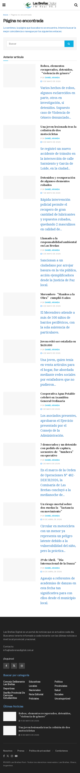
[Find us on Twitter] (14, 666)
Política (58, 681)
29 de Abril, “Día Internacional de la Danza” (58, 561)
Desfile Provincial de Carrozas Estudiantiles (14, 695)
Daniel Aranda (52, 78)
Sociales (58, 694)
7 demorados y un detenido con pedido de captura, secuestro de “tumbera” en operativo (58, 450)
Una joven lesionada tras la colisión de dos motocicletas (58, 130)
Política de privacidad (39, 751)
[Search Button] (76, 5)
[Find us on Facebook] (6, 666)
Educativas (34, 681)
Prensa (20, 751)
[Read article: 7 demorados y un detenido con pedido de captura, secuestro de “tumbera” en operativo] (19, 454)
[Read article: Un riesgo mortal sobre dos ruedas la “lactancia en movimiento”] (19, 514)
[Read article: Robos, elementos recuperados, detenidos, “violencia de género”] (19, 75)
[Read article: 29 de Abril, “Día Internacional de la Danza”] (19, 569)
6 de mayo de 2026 (50, 254)
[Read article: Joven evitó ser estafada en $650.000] (19, 351)
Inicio (5, 15)
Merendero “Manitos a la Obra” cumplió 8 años (57, 296)
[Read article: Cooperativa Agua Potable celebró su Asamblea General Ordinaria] (19, 403)
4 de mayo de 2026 (50, 353)
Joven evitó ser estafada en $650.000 (58, 343)
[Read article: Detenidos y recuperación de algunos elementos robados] (19, 187)
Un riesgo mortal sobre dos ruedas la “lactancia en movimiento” (57, 507)
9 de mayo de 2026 (50, 142)
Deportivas (9, 688)
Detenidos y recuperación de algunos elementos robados (57, 181)
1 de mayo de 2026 (50, 409)
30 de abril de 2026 (51, 519)
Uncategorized (62, 698)
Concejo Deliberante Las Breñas (14, 683)
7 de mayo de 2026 (50, 193)
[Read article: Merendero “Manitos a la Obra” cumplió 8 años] (19, 304)
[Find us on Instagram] (22, 666)
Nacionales (35, 690)
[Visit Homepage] (40, 5)
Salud (57, 690)
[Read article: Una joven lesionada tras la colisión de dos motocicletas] (19, 136)
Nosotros (7, 751)
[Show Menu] (3, 5)
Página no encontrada (21, 15)
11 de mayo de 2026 (50, 81)
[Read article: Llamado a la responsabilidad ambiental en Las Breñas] (19, 248)
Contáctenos (61, 751)
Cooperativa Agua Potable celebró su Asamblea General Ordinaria (57, 397)
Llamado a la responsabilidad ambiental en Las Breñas (58, 241)
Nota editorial (36, 694)
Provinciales (60, 686)
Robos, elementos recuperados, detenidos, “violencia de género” (56, 69)
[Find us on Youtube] (16, 756)
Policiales (34, 698)
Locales (33, 686)
